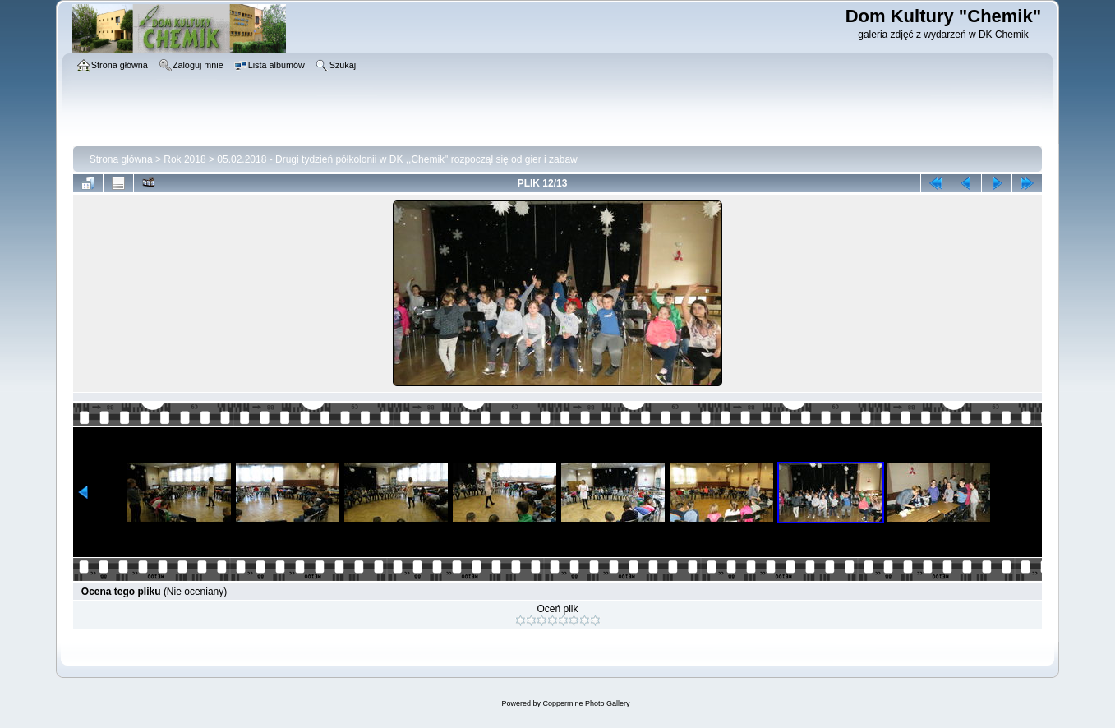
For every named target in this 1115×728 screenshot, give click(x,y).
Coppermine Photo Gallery (585, 703)
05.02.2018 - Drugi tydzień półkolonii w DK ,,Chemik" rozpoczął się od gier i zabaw (397, 159)
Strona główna (121, 159)
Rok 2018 (184, 159)
